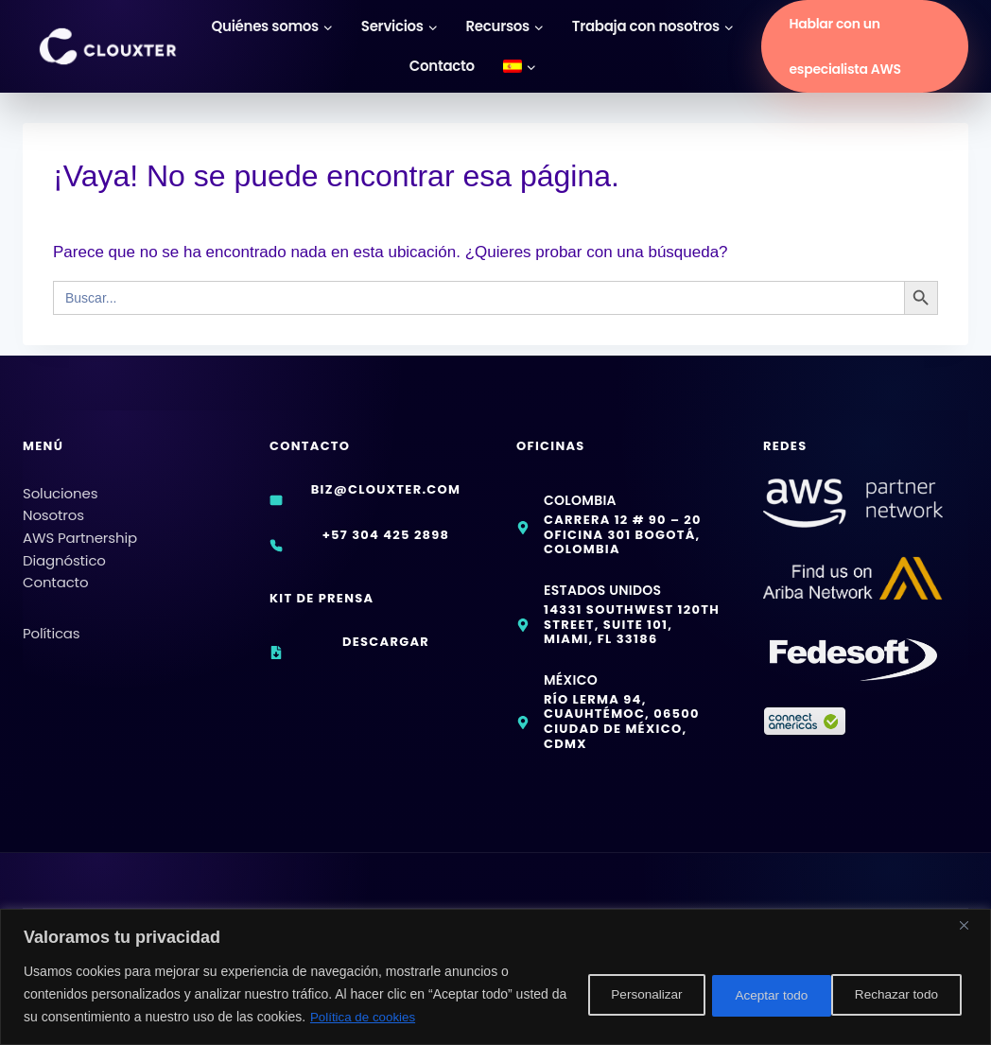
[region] (495, 977)
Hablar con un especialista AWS (844, 46)
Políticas (51, 623)
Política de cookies (420, 1017)
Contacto (442, 66)
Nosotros (53, 504)
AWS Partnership (80, 527)
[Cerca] (971, 925)
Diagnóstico (64, 550)
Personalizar (617, 994)
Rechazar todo (760, 994)
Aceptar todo (902, 994)
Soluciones (60, 483)
